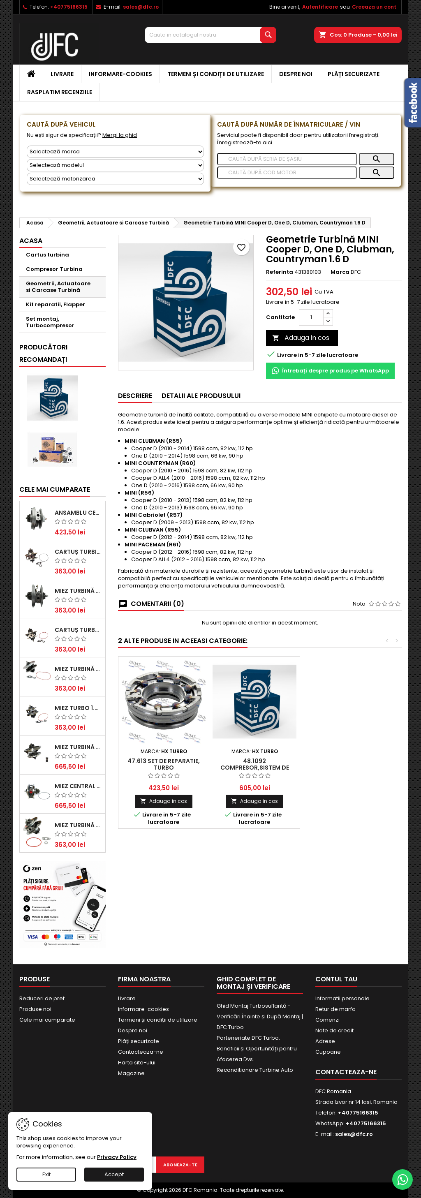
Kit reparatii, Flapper (55, 304)
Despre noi (295, 74)
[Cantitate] (311, 317)
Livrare (62, 74)
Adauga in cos (300, 337)
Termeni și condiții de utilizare (215, 74)
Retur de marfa (335, 1009)
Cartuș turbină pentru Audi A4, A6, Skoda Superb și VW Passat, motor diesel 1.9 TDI (78, 551)
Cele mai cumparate (54, 489)
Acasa (30, 240)
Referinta (279, 272)
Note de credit (334, 1030)
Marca (340, 272)
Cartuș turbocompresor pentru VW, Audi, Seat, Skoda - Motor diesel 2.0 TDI (78, 630)
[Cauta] (210, 35)
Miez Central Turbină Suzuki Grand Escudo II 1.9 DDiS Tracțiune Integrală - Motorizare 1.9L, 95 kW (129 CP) (78, 786)
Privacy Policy (116, 1157)
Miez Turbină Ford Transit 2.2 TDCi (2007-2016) (78, 590)
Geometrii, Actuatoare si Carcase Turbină (58, 287)
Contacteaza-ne (140, 1052)
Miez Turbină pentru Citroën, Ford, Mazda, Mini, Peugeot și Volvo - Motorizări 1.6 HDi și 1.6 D (78, 669)
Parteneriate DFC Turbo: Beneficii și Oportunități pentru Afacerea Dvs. (257, 1048)
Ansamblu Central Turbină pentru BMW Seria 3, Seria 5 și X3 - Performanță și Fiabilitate (78, 512)
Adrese (325, 1041)
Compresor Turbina (54, 269)
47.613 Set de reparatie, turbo (163, 764)
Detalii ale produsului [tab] (201, 395)
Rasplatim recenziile (59, 92)
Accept (114, 1174)
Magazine (131, 1073)
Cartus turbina (47, 255)
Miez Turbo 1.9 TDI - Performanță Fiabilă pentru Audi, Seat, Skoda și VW (78, 708)
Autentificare (320, 6)
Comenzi (327, 1020)
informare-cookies (120, 74)
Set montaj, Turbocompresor (50, 322)
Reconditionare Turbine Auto (255, 1070)
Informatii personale (342, 998)
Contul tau (336, 979)
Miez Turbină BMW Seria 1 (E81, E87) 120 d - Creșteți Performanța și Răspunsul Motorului (78, 825)
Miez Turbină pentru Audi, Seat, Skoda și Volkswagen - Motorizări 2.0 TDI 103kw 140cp (78, 747)
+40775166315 (69, 6)
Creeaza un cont (374, 6)
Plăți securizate (353, 74)
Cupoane (328, 1052)
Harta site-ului (136, 1062)
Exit (46, 1174)
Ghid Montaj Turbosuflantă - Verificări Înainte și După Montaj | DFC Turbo (260, 1016)
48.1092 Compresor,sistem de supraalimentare (254, 767)
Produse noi (35, 1009)
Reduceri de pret (42, 998)
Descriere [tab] (135, 395)
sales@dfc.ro (141, 6)
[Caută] (287, 159)
